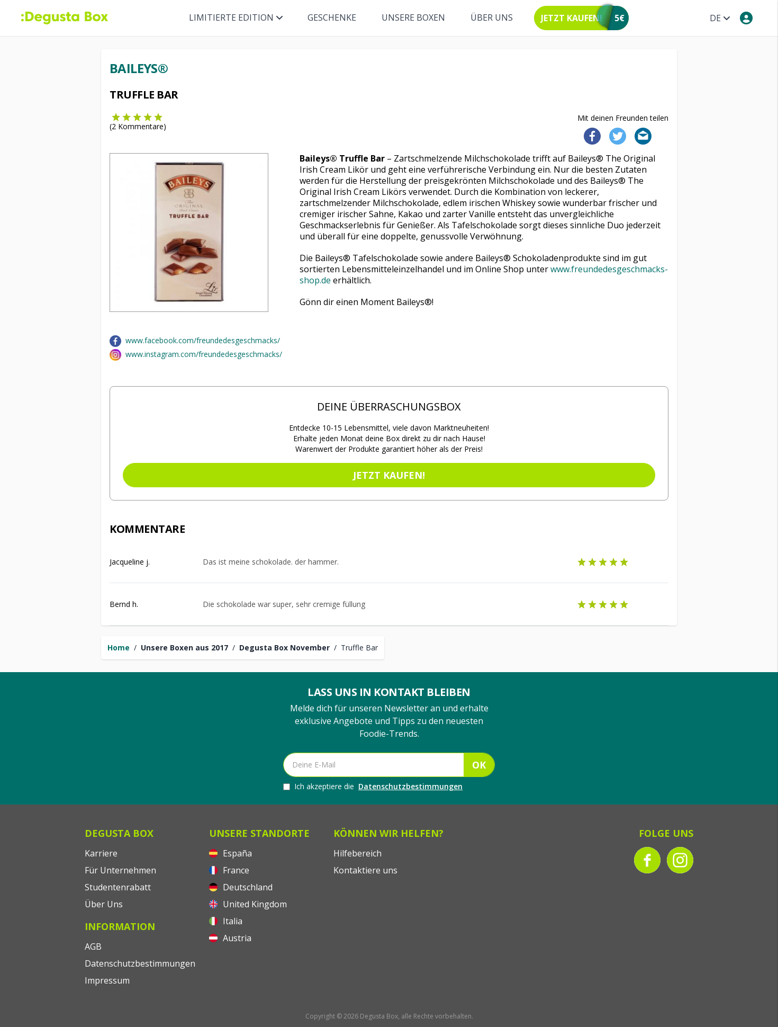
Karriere (101, 853)
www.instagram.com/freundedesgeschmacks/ (203, 354)
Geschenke (331, 17)
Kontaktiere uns (365, 870)
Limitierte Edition (235, 17)
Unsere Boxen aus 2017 (184, 647)
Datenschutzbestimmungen (410, 786)
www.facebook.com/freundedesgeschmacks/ (202, 340)
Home (118, 647)
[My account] (746, 18)
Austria (230, 938)
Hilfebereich (357, 853)
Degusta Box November (284, 647)
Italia (225, 921)
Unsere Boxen (413, 17)
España (230, 853)
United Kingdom (248, 904)
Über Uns (492, 17)
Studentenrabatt (118, 887)
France (229, 870)
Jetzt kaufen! (389, 475)
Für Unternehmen (120, 870)
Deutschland (241, 887)
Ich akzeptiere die (373, 786)
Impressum (107, 980)
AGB (93, 946)
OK (479, 764)
